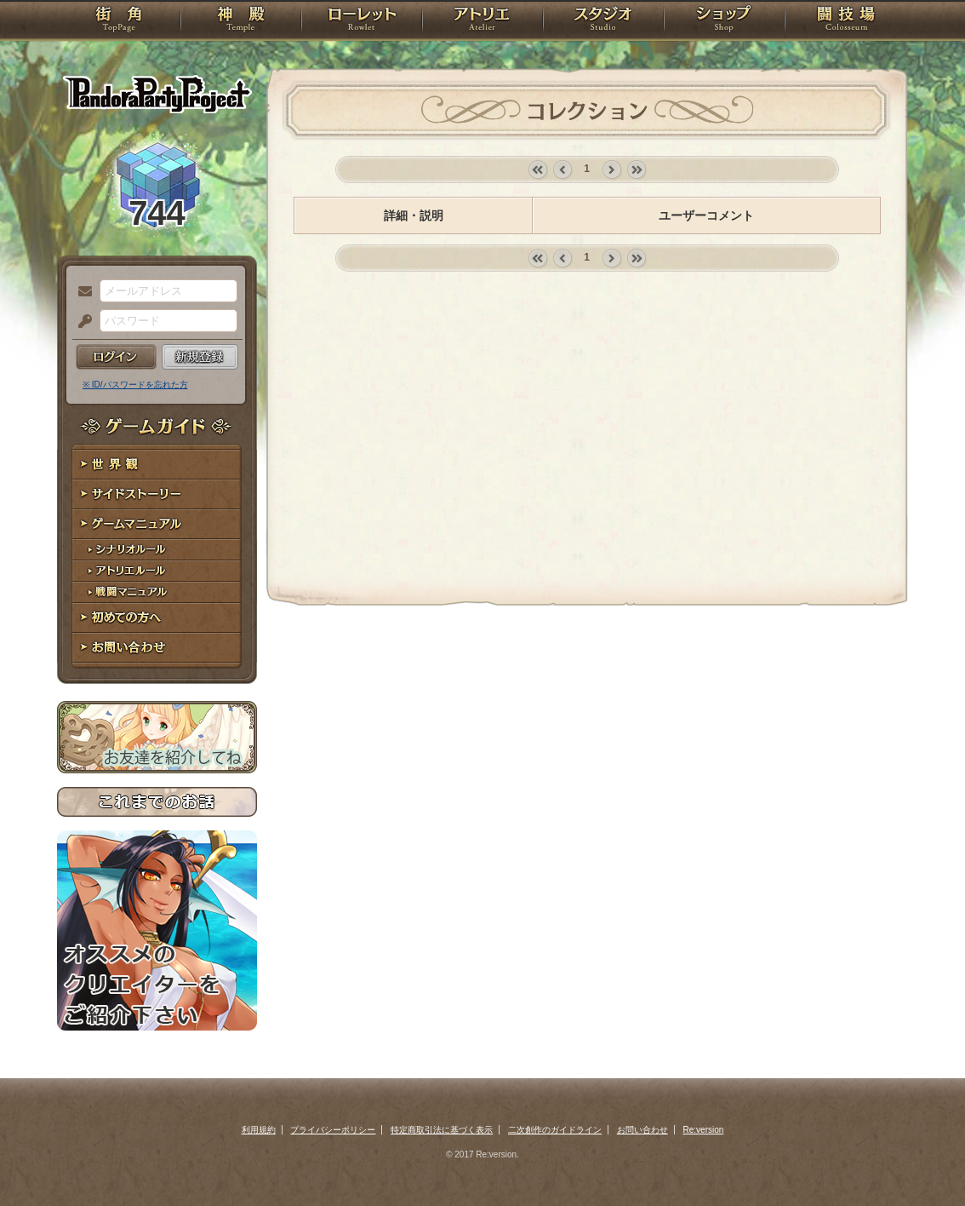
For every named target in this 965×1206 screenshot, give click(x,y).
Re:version (703, 1129)
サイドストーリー (157, 494)
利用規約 (259, 1129)
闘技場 (846, 21)
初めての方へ (157, 618)
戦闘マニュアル (157, 592)
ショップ (724, 21)
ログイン (116, 357)
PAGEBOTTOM (922, 1159)
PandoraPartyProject (157, 93)
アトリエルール (157, 571)
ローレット (361, 21)
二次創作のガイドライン (555, 1129)
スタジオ (603, 21)
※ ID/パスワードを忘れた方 (135, 384)
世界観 (157, 465)
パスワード (81, 322)
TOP (118, 21)
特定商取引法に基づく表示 (442, 1129)
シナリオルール (157, 549)
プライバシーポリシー (332, 1129)
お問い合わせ (157, 648)
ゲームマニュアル (157, 524)
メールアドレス (81, 292)
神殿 (240, 21)
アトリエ (482, 21)
